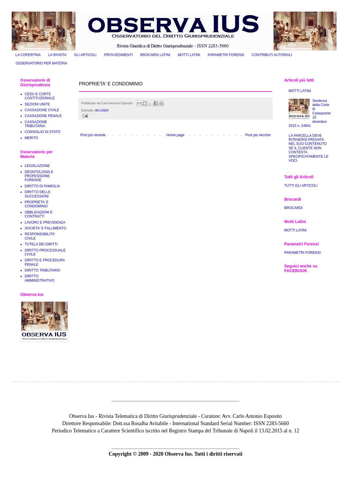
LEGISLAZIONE (37, 166)
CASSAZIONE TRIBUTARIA (36, 124)
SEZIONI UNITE (37, 104)
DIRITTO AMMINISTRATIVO (39, 278)
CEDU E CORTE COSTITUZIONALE (40, 96)
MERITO (31, 138)
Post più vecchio (258, 135)
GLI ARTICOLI (85, 55)
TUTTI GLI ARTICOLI (300, 186)
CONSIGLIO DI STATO (42, 132)
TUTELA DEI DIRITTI (41, 244)
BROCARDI (293, 208)
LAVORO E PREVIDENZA (45, 222)
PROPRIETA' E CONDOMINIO (36, 204)
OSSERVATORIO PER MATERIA (41, 63)
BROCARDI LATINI (155, 55)
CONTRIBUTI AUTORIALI (272, 55)
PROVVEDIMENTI (118, 55)
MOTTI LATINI (189, 55)
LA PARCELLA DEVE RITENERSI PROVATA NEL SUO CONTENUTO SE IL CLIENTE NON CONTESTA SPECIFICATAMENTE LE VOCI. (308, 148)
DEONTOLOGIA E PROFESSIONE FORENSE (39, 176)
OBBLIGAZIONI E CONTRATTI (39, 214)
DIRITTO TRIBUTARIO (42, 270)
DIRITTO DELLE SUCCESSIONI (37, 194)
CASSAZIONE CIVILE (42, 110)
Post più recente (93, 135)
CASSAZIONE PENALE (43, 116)
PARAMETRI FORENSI (226, 55)
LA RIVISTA (57, 55)
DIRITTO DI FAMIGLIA (42, 186)
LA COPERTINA (28, 55)
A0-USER (101, 110)
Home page (175, 135)
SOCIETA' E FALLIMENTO (45, 228)
